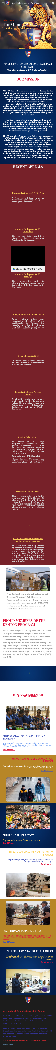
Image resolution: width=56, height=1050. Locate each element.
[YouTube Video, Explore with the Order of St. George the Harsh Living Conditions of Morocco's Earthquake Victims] (28, 217)
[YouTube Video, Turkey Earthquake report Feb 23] (28, 302)
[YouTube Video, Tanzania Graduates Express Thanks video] (28, 380)
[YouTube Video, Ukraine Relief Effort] (28, 425)
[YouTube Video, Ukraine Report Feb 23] (28, 344)
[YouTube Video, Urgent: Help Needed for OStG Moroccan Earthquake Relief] (28, 181)
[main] (28, 24)
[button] (3, 3)
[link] (28, 259)
